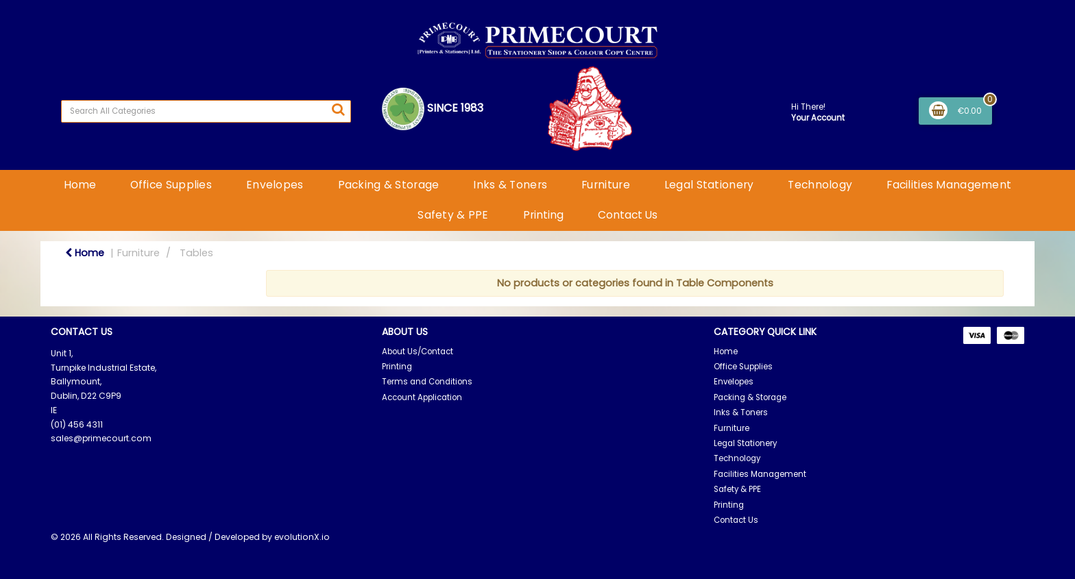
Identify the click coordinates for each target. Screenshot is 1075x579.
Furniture (605, 184)
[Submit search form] (338, 109)
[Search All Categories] (206, 111)
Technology (820, 184)
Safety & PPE (453, 215)
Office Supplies (171, 184)
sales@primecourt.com (101, 438)
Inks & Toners (510, 184)
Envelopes (275, 184)
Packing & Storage (388, 184)
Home (80, 184)
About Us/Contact (417, 351)
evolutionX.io (302, 537)
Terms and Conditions (427, 381)
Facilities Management (948, 184)
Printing (543, 215)
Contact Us (627, 215)
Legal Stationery (709, 184)
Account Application (422, 397)
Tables (196, 253)
